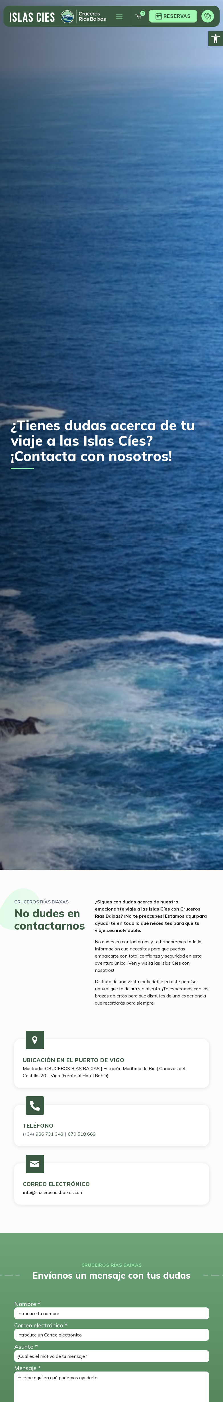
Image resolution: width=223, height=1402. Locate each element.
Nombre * (111, 1309)
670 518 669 (82, 1134)
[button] (215, 38)
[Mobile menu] (119, 16)
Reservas (173, 16)
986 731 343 (50, 1134)
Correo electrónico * (111, 1331)
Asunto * (111, 1352)
